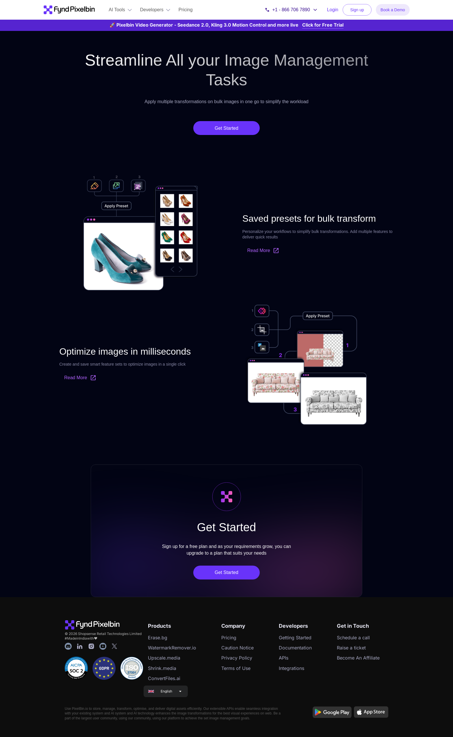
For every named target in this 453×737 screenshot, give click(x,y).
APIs (283, 657)
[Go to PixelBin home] (69, 9)
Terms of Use (235, 668)
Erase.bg (157, 637)
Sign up (357, 10)
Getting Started (295, 637)
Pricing (228, 637)
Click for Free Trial (323, 25)
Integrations (291, 668)
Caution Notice (237, 647)
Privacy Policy (236, 657)
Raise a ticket (351, 647)
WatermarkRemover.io (172, 647)
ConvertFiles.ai (164, 678)
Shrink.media (162, 668)
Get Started (226, 128)
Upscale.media (164, 657)
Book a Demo (392, 10)
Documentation (295, 647)
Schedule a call (353, 637)
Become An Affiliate (358, 657)
